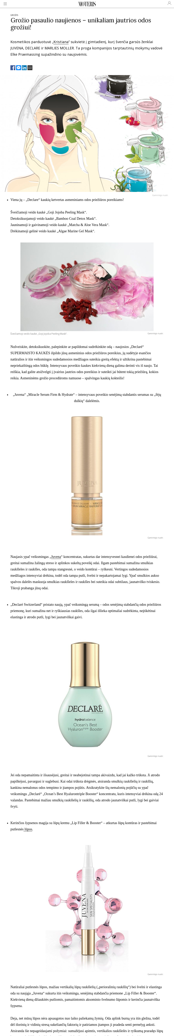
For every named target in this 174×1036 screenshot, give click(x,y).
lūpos (28, 829)
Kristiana (61, 41)
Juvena (56, 557)
